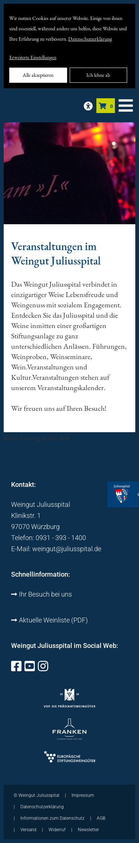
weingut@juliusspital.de (66, 549)
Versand (28, 829)
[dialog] (69, 46)
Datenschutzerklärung (90, 38)
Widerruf (57, 829)
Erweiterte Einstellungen (32, 57)
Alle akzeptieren (38, 75)
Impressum (83, 795)
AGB (101, 818)
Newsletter (88, 829)
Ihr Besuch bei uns (41, 594)
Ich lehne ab (98, 75)
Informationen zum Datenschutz (52, 818)
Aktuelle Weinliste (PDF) (49, 620)
